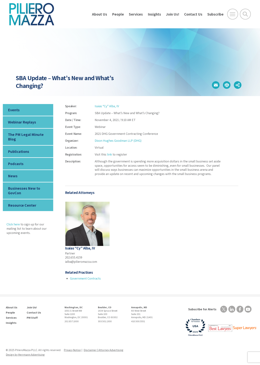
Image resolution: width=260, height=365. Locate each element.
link (109, 154)
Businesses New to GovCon (24, 190)
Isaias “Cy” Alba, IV (107, 106)
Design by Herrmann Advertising (25, 355)
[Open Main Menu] (232, 14)
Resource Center (22, 205)
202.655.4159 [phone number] (73, 257)
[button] (216, 85)
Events (14, 109)
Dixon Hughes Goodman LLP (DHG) (118, 141)
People (118, 14)
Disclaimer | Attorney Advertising (103, 350)
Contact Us (193, 14)
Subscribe (215, 14)
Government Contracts (85, 278)
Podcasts (16, 163)
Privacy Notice (72, 350)
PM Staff (32, 318)
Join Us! (172, 14)
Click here (13, 224)
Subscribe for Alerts (202, 309)
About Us (99, 14)
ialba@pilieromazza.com (81, 262)
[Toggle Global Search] (245, 14)
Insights (154, 14)
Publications (18, 151)
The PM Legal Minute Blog (26, 137)
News (12, 175)
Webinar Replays (22, 122)
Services (136, 14)
